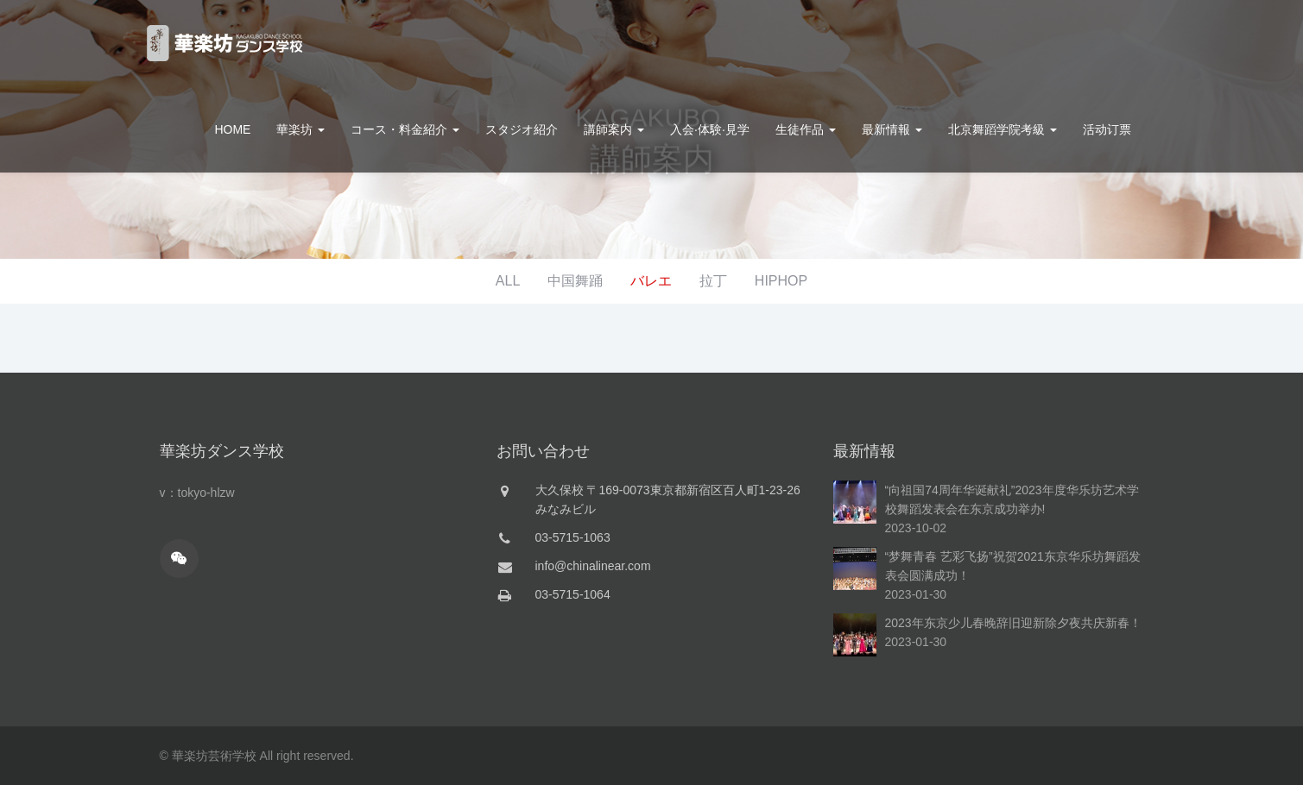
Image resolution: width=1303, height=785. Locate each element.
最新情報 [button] (892, 129)
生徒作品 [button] (805, 129)
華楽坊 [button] (300, 129)
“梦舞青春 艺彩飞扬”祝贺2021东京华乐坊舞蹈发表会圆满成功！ (1013, 566)
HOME (232, 129)
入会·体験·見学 (710, 129)
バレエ (651, 280)
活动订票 (1107, 129)
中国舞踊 (575, 280)
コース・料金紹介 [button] (405, 129)
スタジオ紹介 (521, 129)
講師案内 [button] (614, 129)
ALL (508, 280)
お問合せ (1108, 43)
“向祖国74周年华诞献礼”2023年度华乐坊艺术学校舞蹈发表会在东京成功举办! (1012, 499)
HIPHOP (781, 280)
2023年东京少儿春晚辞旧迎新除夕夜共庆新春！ (1013, 623)
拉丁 (713, 280)
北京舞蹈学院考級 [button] (1002, 129)
